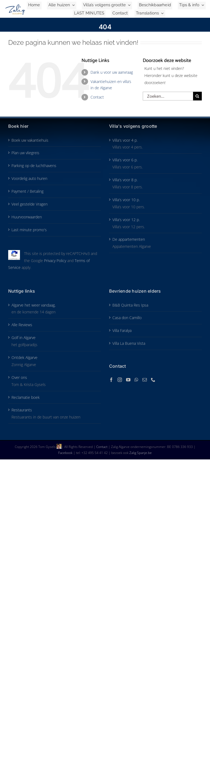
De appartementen (128, 239)
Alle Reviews (21, 324)
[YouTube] (128, 380)
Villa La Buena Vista (128, 343)
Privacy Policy (55, 260)
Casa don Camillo (127, 317)
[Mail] (144, 380)
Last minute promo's (29, 229)
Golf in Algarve (23, 337)
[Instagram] (120, 380)
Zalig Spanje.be (140, 452)
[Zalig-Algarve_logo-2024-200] (15, 6)
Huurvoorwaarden (26, 216)
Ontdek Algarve (24, 357)
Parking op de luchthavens (33, 165)
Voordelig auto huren (29, 178)
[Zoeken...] (168, 96)
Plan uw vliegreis (25, 152)
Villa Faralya (122, 330)
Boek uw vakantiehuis (29, 140)
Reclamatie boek (25, 397)
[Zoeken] (197, 96)
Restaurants (21, 409)
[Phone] (153, 380)
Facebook (65, 452)
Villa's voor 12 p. (126, 219)
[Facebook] (111, 380)
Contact (97, 97)
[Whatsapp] (136, 380)
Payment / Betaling (27, 191)
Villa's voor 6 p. (125, 159)
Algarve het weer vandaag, (33, 305)
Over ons (19, 377)
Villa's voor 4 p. (125, 140)
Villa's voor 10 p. (126, 199)
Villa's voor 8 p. (125, 179)
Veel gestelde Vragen (29, 204)
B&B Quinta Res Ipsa (130, 305)
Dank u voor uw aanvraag (112, 72)
